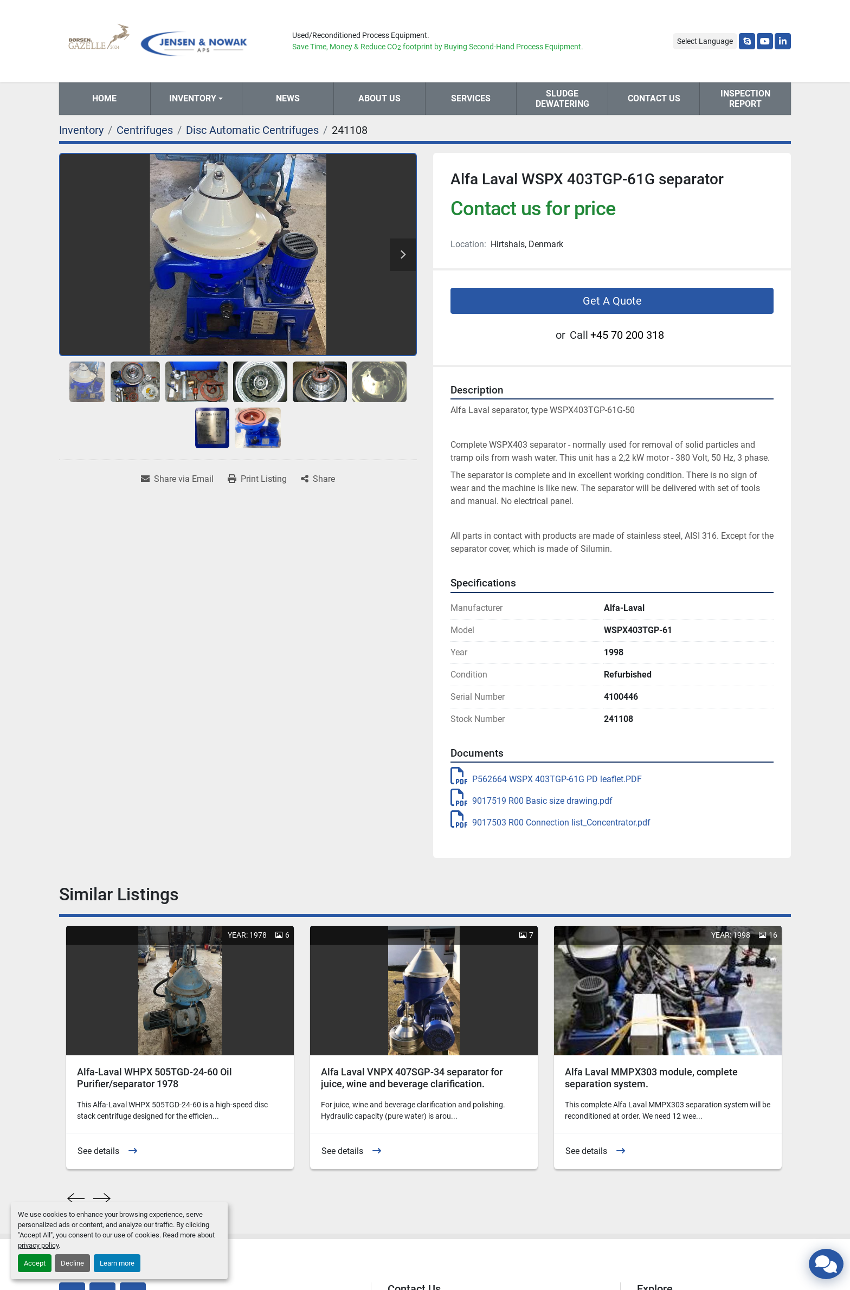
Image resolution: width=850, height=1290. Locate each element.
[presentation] (76, 1199)
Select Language (705, 41)
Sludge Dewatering (562, 98)
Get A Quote (612, 300)
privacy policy (38, 1245)
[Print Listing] (257, 479)
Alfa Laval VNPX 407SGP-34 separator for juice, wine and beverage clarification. (412, 1078)
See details (98, 1151)
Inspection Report (745, 98)
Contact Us (654, 98)
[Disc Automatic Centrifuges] (252, 130)
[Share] (318, 479)
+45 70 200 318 (627, 334)
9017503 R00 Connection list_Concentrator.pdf (550, 822)
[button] (196, 98)
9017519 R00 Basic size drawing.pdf (531, 801)
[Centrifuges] (145, 130)
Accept (35, 1263)
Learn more (117, 1263)
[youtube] (765, 41)
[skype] (747, 41)
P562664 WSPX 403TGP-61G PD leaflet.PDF (546, 779)
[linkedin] (783, 41)
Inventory (192, 98)
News (288, 98)
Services (471, 98)
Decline (72, 1263)
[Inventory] (81, 130)
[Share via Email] (177, 479)
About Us (379, 98)
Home (104, 98)
